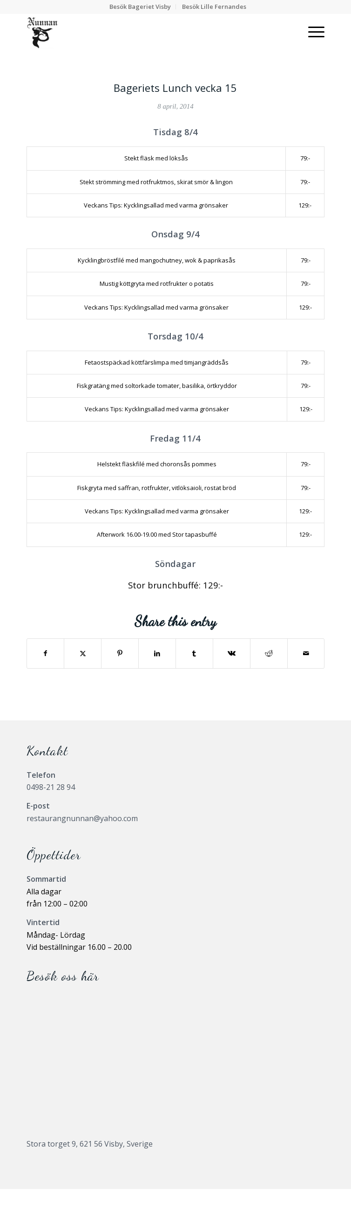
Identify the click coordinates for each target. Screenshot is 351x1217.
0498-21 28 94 (51, 787)
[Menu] (311, 32)
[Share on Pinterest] (119, 653)
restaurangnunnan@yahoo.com (82, 818)
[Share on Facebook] (45, 653)
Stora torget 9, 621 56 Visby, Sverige (90, 1144)
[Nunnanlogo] (146, 32)
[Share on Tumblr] (194, 653)
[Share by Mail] (306, 653)
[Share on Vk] (231, 653)
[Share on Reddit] (268, 653)
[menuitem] (140, 6)
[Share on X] (82, 653)
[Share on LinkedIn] (157, 653)
